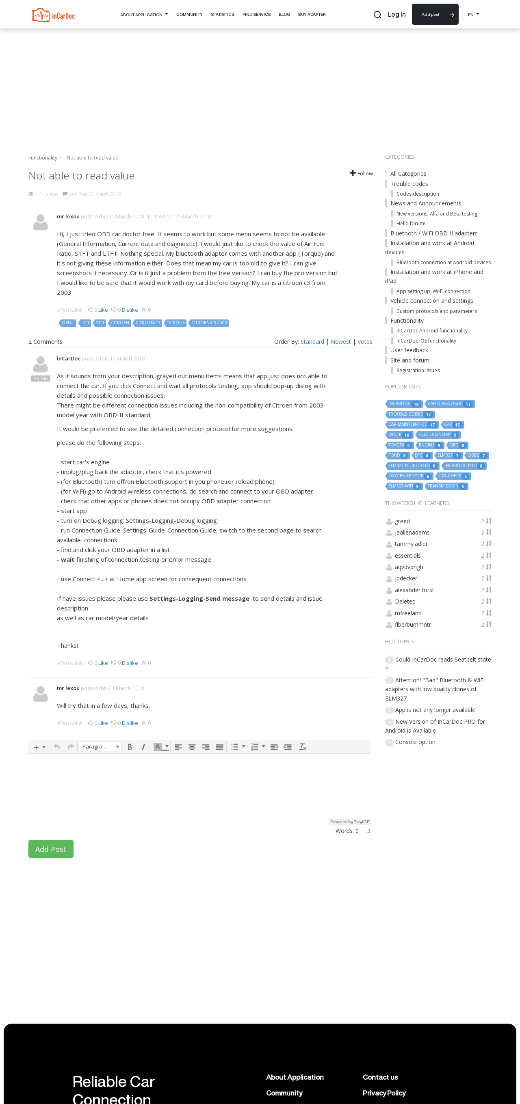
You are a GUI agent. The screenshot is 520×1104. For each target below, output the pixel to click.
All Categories (408, 173)
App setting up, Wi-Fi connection (433, 291)
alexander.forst (414, 590)
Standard (312, 341)
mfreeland (408, 613)
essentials (408, 555)
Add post (430, 14)
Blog (284, 14)
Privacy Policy (384, 1092)
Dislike (130, 309)
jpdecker (406, 578)
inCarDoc (68, 358)
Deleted (405, 601)
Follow (361, 173)
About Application (144, 14)
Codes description (417, 193)
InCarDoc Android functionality (432, 330)
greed (402, 521)
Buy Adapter (311, 14)
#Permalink (69, 309)
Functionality (407, 320)
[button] (39, 747)
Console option (415, 742)
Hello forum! (410, 223)
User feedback (409, 350)
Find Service (257, 14)
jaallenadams (412, 532)
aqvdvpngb (409, 567)
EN (473, 14)
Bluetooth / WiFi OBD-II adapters (434, 233)
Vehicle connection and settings (431, 300)
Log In (397, 14)
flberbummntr (413, 624)
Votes (365, 341)
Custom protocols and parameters (436, 311)
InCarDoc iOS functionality (426, 340)
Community (189, 14)
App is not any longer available (435, 710)
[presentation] (39, 747)
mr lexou (68, 216)
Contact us (380, 1077)
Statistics (222, 14)
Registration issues (418, 370)
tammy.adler (411, 544)
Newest (341, 341)
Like (103, 309)
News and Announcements (426, 203)
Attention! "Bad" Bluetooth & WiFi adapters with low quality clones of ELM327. (435, 689)
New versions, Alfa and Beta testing (436, 213)
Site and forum (409, 360)
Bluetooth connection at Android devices (443, 262)
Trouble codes (409, 184)
